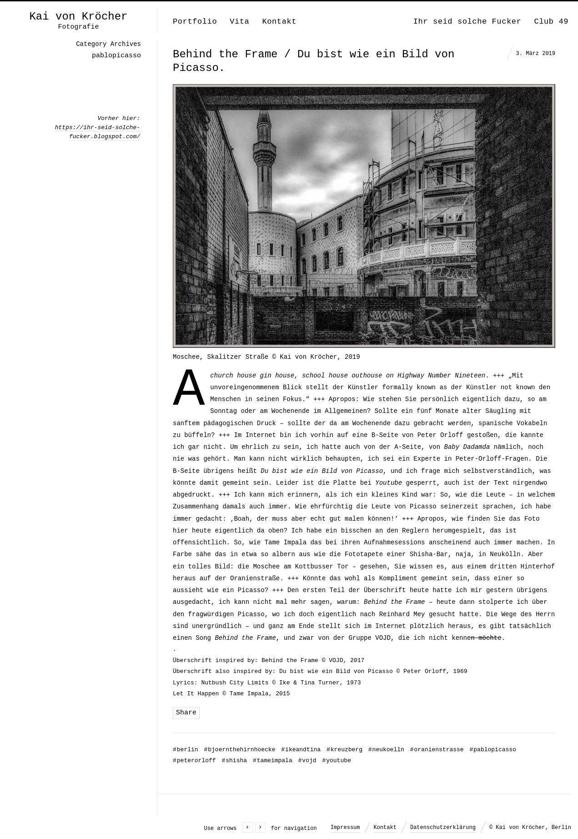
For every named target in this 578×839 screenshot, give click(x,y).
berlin (185, 749)
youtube (336, 760)
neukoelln (386, 749)
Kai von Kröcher (78, 16)
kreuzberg (344, 749)
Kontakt (279, 21)
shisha (234, 760)
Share (186, 713)
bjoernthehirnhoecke (239, 749)
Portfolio (195, 21)
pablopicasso (492, 749)
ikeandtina (301, 749)
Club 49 (551, 21)
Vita (239, 21)
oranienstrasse (437, 749)
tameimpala (272, 760)
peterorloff (194, 760)
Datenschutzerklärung (443, 827)
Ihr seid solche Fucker (467, 21)
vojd (307, 760)
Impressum (345, 827)
